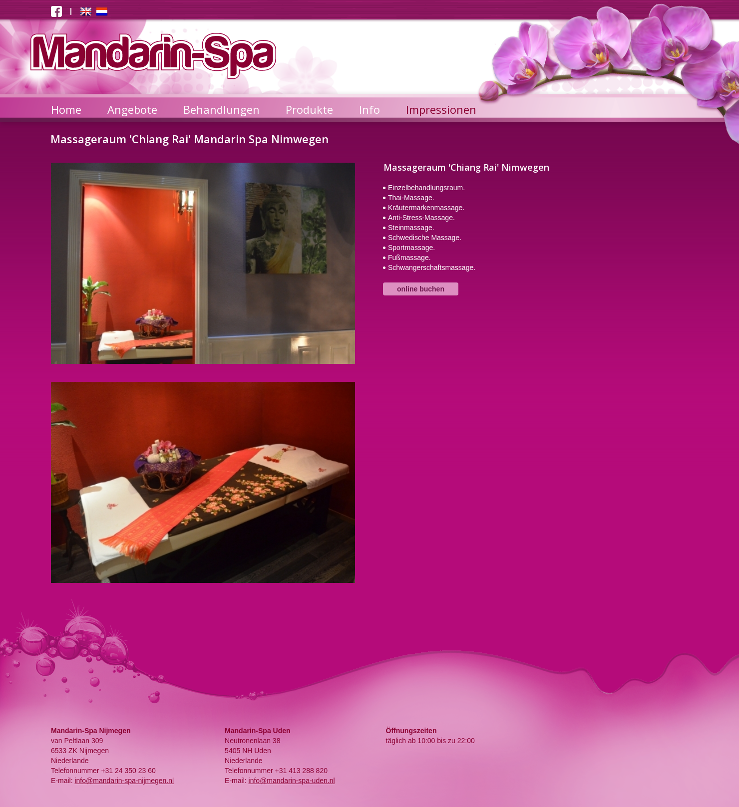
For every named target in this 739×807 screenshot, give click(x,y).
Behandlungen (221, 109)
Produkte (309, 109)
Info (369, 109)
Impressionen (441, 109)
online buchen (420, 289)
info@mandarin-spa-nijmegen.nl (124, 781)
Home (66, 109)
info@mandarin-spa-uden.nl (292, 781)
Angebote (132, 109)
